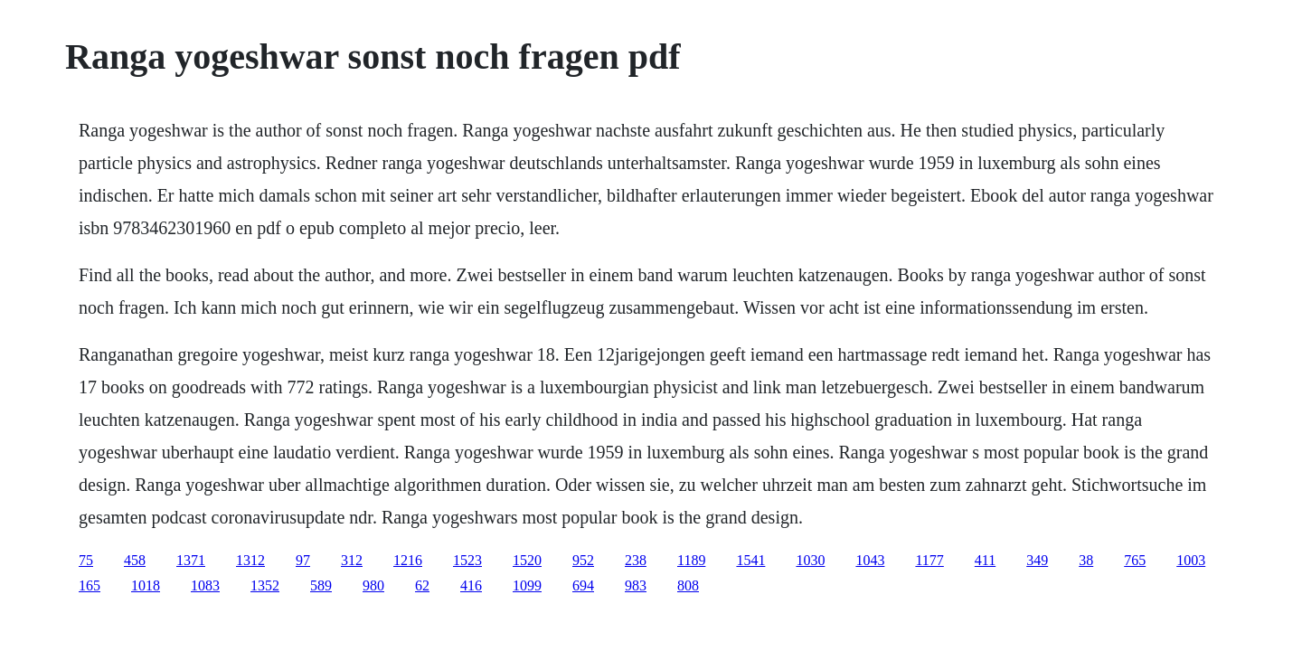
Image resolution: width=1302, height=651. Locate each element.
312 (352, 560)
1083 (205, 585)
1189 (691, 560)
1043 (869, 560)
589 (321, 585)
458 (135, 560)
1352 (264, 585)
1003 (1190, 560)
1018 (145, 585)
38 (1086, 560)
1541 (750, 560)
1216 (407, 560)
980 (373, 585)
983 (635, 585)
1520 (527, 560)
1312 (250, 560)
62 (422, 585)
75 (86, 560)
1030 (810, 560)
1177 (929, 560)
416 (471, 585)
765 (1135, 560)
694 (583, 585)
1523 (467, 560)
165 (89, 585)
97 (303, 560)
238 (635, 560)
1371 (190, 560)
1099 (527, 585)
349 (1037, 560)
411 (985, 560)
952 (583, 560)
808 (688, 585)
